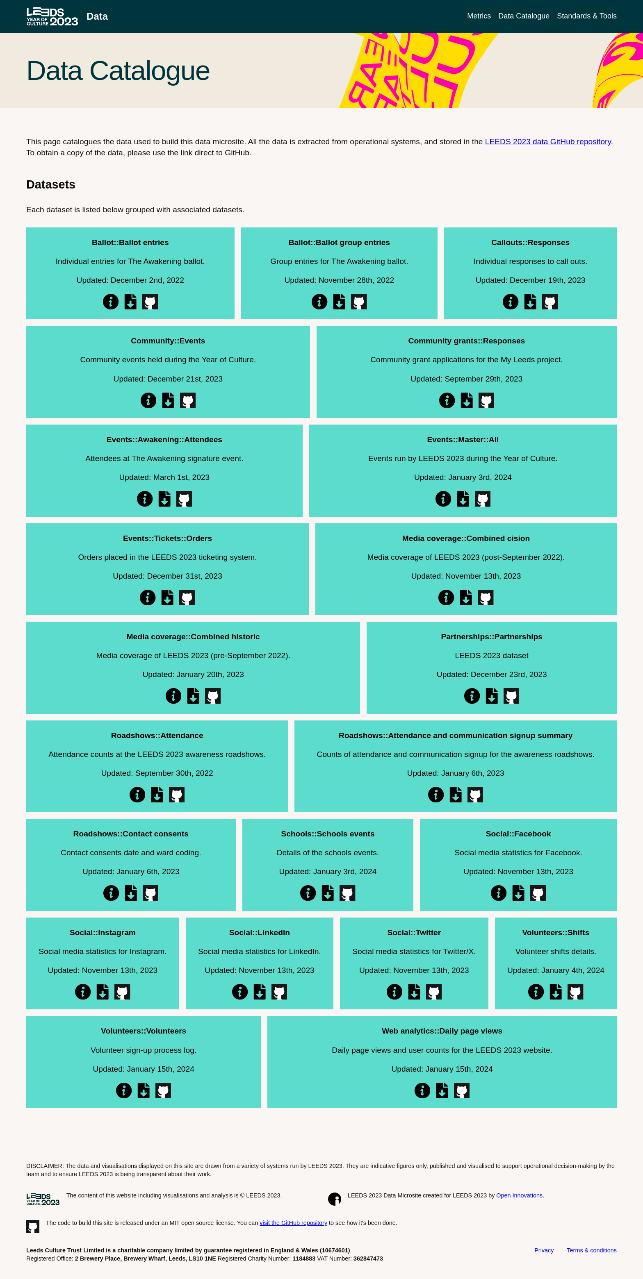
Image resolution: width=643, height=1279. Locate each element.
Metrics (479, 16)
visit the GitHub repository (293, 1223)
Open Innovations (519, 1195)
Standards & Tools (587, 16)
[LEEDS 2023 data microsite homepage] (67, 16)
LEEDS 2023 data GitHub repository (548, 141)
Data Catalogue (524, 16)
